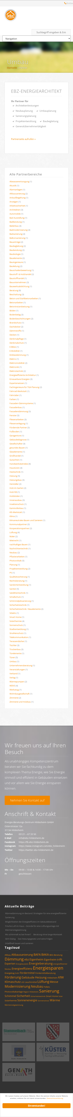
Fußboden (14, 431)
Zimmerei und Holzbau (20, 701)
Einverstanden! (36, 1105)
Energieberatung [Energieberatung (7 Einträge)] (41, 963)
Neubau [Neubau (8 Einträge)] (37, 986)
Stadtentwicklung (18, 629)
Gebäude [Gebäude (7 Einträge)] (28, 977)
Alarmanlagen (16, 189)
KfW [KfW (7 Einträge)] (61, 977)
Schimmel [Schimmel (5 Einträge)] (10, 996)
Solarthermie (16, 621)
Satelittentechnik (17, 592)
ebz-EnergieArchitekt (36, 91)
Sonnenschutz (16, 625)
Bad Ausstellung (17, 217)
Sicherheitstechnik (18, 605)
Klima (12, 516)
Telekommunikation (19, 637)
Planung (13, 564)
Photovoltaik (16, 560)
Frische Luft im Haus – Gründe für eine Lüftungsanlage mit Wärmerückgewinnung (32, 928)
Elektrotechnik (16, 371)
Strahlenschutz (16, 633)
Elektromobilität (17, 363)
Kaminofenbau (16, 508)
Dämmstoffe (15, 330)
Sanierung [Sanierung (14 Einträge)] (49, 991)
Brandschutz (15, 322)
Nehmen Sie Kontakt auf (27, 800)
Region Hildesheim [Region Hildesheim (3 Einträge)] (31, 992)
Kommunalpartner (18, 524)
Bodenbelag (15, 314)
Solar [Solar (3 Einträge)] (60, 996)
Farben (13, 399)
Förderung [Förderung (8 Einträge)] (13, 977)
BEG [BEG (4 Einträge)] (51, 955)
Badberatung (16, 221)
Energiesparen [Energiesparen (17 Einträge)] (48, 968)
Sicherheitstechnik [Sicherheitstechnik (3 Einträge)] (38, 996)
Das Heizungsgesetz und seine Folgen (35, 938)
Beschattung (15, 294)
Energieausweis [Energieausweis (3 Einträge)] (22, 964)
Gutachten (14, 459)
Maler (12, 536)
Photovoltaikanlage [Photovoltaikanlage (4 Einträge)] (14, 991)
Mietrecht (14, 540)
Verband (13, 673)
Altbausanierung (17, 193)
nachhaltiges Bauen (19, 544)
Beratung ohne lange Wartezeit (47, 934)
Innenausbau (16, 500)
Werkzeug (14, 689)
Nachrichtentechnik (19, 548)
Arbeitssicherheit (17, 205)
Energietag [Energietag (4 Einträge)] (10, 973)
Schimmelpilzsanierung (20, 601)
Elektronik (14, 367)
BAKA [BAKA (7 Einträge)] (45, 955)
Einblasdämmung (18, 355)
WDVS (12, 685)
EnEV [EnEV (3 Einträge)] (17, 973)
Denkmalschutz (17, 342)
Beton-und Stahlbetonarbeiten (24, 298)
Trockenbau (15, 649)
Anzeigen (14, 201)
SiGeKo (13, 613)
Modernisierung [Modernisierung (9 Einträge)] (17, 986)
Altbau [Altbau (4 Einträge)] (8, 955)
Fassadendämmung (19, 411)
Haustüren (14, 467)
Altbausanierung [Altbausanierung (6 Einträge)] (22, 954)
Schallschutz (15, 596)
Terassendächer (17, 641)
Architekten (15, 209)
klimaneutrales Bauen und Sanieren (26, 520)
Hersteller (14, 484)
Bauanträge (15, 242)
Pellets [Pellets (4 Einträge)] (47, 986)
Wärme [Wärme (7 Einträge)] (55, 1000)
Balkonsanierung (17, 238)
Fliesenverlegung (17, 423)
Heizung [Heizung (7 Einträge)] (40, 977)
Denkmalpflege (17, 338)
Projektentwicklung (18, 568)
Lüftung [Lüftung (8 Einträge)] (43, 981)
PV (11, 572)
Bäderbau (14, 225)
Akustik (13, 185)
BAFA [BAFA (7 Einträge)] (37, 955)
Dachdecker (15, 326)
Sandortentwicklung (19, 584)
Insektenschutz (17, 504)
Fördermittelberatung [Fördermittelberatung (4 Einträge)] (45, 973)
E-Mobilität (15, 350)
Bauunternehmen (18, 282)
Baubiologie (15, 254)
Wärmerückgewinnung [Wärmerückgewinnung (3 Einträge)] (14, 1005)
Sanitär (13, 588)
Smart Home (15, 617)
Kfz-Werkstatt (16, 512)
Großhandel (15, 455)
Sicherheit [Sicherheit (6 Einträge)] (23, 996)
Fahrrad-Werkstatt (18, 391)
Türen (12, 657)
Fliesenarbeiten (17, 419)
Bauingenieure (16, 262)
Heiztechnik (15, 471)
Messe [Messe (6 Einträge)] (54, 982)
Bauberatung (16, 250)
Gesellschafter (16, 443)
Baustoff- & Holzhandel (20, 274)
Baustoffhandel (17, 278)
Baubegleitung (16, 246)
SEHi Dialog (10, 938)
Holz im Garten (16, 488)
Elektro (13, 359)
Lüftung (13, 532)
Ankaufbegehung (17, 197)
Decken (13, 334)
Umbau (18, 61)
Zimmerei (14, 697)
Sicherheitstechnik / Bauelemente (25, 609)
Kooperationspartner (19, 528)
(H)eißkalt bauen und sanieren (19, 943)
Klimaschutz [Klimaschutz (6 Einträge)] (13, 982)
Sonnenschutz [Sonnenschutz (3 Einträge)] (43, 1001)
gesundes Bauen (17, 447)
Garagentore (15, 435)
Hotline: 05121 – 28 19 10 (65, 3)
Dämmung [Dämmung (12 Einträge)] (14, 959)
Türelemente (15, 653)
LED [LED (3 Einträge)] (22, 982)
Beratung (14, 290)
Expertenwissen (17, 383)
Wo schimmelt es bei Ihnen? (18, 934)
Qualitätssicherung (18, 576)
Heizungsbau (16, 480)
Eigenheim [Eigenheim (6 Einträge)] (36, 959)
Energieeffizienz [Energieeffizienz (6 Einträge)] (22, 968)
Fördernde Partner (18, 427)
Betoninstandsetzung (19, 306)
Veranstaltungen (17, 669)
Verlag (12, 677)
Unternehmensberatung (21, 665)
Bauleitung (14, 266)
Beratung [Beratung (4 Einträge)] (58, 955)
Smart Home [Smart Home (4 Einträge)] (52, 996)
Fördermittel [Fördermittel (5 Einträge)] (27, 973)
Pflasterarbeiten (17, 556)
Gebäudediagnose (18, 439)
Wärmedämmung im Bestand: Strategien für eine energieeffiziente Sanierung (35, 915)
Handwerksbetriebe (19, 463)
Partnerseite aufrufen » (23, 139)
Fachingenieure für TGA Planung (24, 387)
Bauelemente (16, 258)
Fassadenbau (16, 407)
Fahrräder (14, 395)
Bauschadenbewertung (20, 270)
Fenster (13, 415)
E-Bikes (13, 346)
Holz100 (13, 492)
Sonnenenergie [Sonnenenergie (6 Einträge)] (27, 1000)
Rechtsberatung (17, 580)
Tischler (13, 645)
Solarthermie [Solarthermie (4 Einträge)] (11, 1000)
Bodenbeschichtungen (20, 318)
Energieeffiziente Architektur (23, 375)
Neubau (13, 552)
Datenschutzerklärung (55, 1098)
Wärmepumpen (17, 681)
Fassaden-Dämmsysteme (21, 403)
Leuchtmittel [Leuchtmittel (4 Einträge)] (31, 982)
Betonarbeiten (16, 302)
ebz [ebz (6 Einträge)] (26, 959)
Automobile (15, 213)
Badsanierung (16, 234)
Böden (13, 310)
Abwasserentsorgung (19, 181)
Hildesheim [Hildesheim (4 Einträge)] (52, 977)
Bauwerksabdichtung (19, 286)
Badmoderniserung (18, 229)
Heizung (13, 476)
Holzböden (15, 496)
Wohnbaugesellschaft (19, 693)
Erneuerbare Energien (20, 379)
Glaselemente (16, 451)
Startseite (12, 67)
